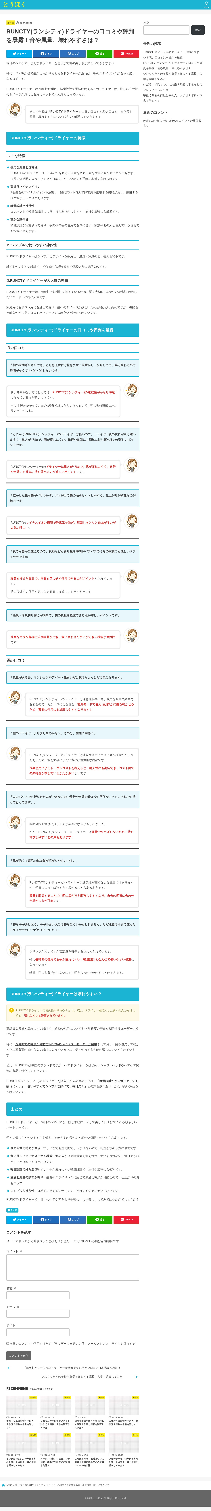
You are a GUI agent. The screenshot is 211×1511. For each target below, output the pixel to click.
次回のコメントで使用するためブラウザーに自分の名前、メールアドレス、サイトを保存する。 (74, 1348)
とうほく (14, 4)
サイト (10, 1329)
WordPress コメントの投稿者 (180, 116)
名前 (11, 1292)
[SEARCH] (206, 5)
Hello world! (150, 116)
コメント (14, 1251)
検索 (146, 22)
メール (12, 1311)
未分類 (10, 22)
